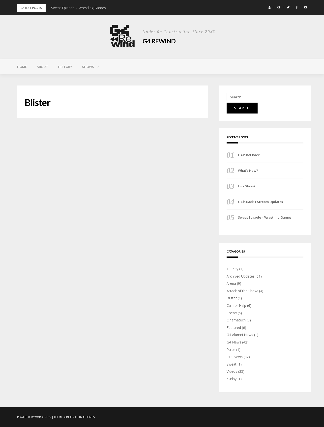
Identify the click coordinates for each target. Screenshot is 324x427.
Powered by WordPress (34, 417)
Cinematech (236, 320)
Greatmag (71, 417)
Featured (234, 327)
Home (22, 66)
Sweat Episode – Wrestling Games (78, 7)
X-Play (231, 378)
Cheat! (232, 313)
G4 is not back (249, 155)
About (42, 66)
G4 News (234, 342)
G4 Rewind (159, 41)
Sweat (231, 364)
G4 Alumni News (240, 334)
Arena (231, 283)
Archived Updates (241, 276)
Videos (232, 371)
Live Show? (247, 186)
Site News (235, 356)
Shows (88, 66)
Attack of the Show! (242, 290)
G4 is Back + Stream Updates (260, 201)
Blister (232, 298)
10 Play (232, 268)
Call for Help (236, 305)
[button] (269, 7)
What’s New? (248, 170)
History (65, 66)
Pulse (231, 349)
